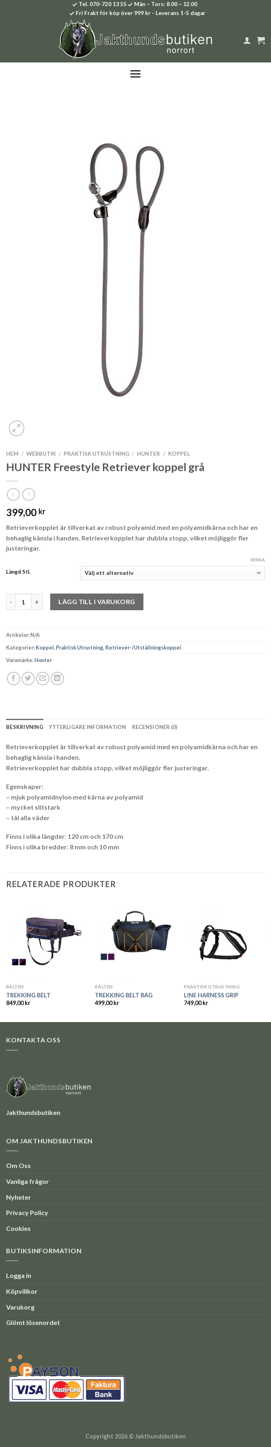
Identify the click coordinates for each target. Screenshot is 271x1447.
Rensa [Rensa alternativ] (258, 559)
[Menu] (135, 73)
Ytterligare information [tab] (87, 727)
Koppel (179, 453)
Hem (12, 453)
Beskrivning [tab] (24, 727)
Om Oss (18, 1165)
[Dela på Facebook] (13, 678)
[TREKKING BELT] (46, 939)
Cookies (18, 1228)
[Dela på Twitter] (28, 678)
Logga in (18, 1275)
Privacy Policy (27, 1212)
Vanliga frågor (27, 1181)
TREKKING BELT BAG (124, 995)
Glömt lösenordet (33, 1322)
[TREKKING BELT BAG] (135, 939)
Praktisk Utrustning (96, 453)
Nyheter (18, 1197)
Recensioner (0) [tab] (154, 727)
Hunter (148, 453)
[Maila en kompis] (42, 678)
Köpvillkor (22, 1291)
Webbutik (41, 453)
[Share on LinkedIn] (57, 678)
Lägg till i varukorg (96, 601)
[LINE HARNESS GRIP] (224, 939)
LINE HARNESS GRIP (211, 995)
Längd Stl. (18, 572)
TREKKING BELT (28, 995)
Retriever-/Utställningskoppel (143, 647)
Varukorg (20, 1307)
